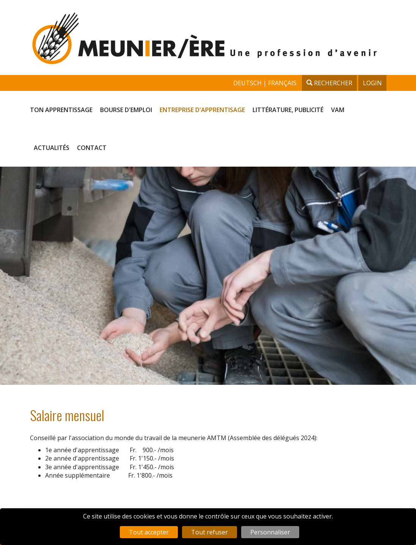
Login (372, 83)
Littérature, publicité (288, 110)
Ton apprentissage (61, 110)
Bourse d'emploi (126, 110)
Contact (92, 148)
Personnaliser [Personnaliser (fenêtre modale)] (270, 532)
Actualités (51, 148)
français (282, 83)
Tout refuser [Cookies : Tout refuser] (209, 532)
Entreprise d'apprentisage (202, 110)
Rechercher (329, 83)
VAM (337, 110)
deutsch (248, 83)
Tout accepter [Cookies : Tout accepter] (149, 532)
